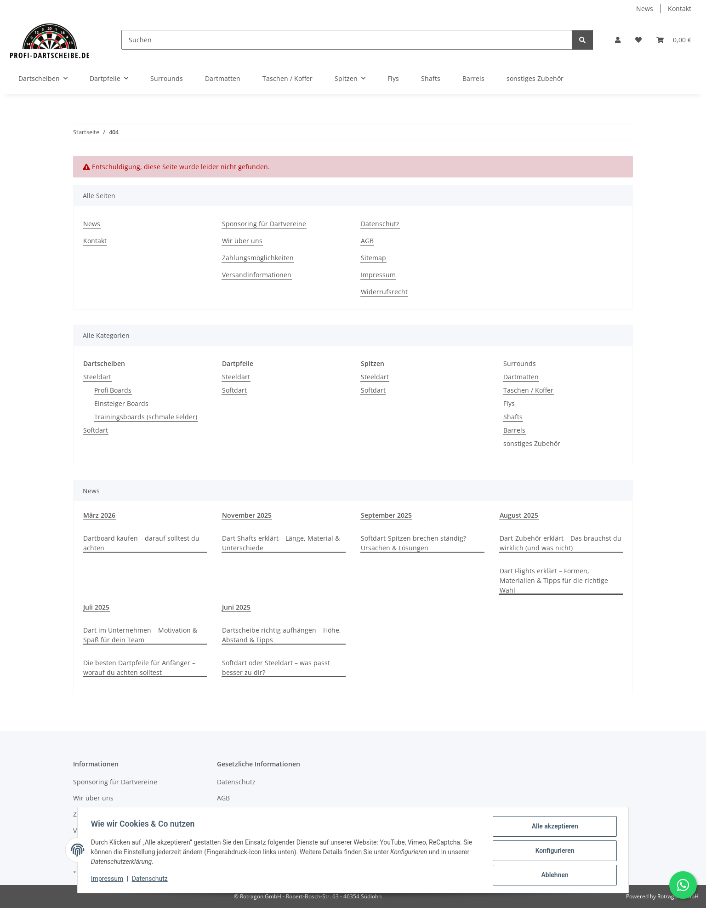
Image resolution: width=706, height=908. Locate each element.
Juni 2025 (236, 607)
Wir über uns (242, 240)
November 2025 (247, 515)
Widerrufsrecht (384, 291)
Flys (509, 403)
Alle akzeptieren (553, 827)
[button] (618, 40)
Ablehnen (553, 875)
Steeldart (97, 376)
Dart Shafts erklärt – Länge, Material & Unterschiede (281, 543)
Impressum (108, 879)
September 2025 (386, 515)
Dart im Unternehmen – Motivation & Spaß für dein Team (140, 635)
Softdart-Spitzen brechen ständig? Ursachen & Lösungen (413, 543)
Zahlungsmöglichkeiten (258, 257)
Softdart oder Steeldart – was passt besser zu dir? (276, 667)
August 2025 (519, 515)
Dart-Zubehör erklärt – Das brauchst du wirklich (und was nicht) (560, 543)
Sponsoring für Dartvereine (264, 223)
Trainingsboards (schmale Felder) (145, 416)
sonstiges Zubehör (531, 443)
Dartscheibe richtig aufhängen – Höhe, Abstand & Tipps (281, 635)
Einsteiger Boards (121, 403)
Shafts (513, 416)
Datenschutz (151, 879)
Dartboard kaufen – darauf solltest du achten (141, 543)
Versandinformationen (256, 274)
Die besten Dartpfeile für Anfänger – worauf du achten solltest (139, 667)
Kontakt (679, 8)
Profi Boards (112, 390)
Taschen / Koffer (528, 390)
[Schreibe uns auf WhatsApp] (683, 885)
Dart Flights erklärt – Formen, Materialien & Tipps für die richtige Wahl (554, 580)
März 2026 (99, 515)
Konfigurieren (553, 851)
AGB (367, 240)
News (644, 8)
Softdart (95, 430)
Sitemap (373, 257)
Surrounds (519, 363)
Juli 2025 (96, 607)
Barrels (514, 430)
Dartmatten (521, 376)
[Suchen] (346, 40)
